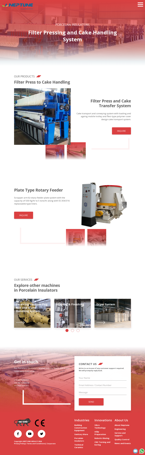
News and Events (123, 443)
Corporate (51, 443)
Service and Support (120, 434)
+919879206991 (18, 380)
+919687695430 (18, 385)
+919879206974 (18, 382)
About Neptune (122, 425)
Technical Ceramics (78, 446)
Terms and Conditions (36, 443)
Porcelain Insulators (72, 24)
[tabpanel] (32, 316)
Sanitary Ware (81, 434)
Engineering (120, 429)
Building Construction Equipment (80, 428)
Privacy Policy (19, 443)
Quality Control (122, 439)
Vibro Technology (100, 426)
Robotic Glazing (101, 438)
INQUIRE (124, 130)
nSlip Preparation (100, 433)
